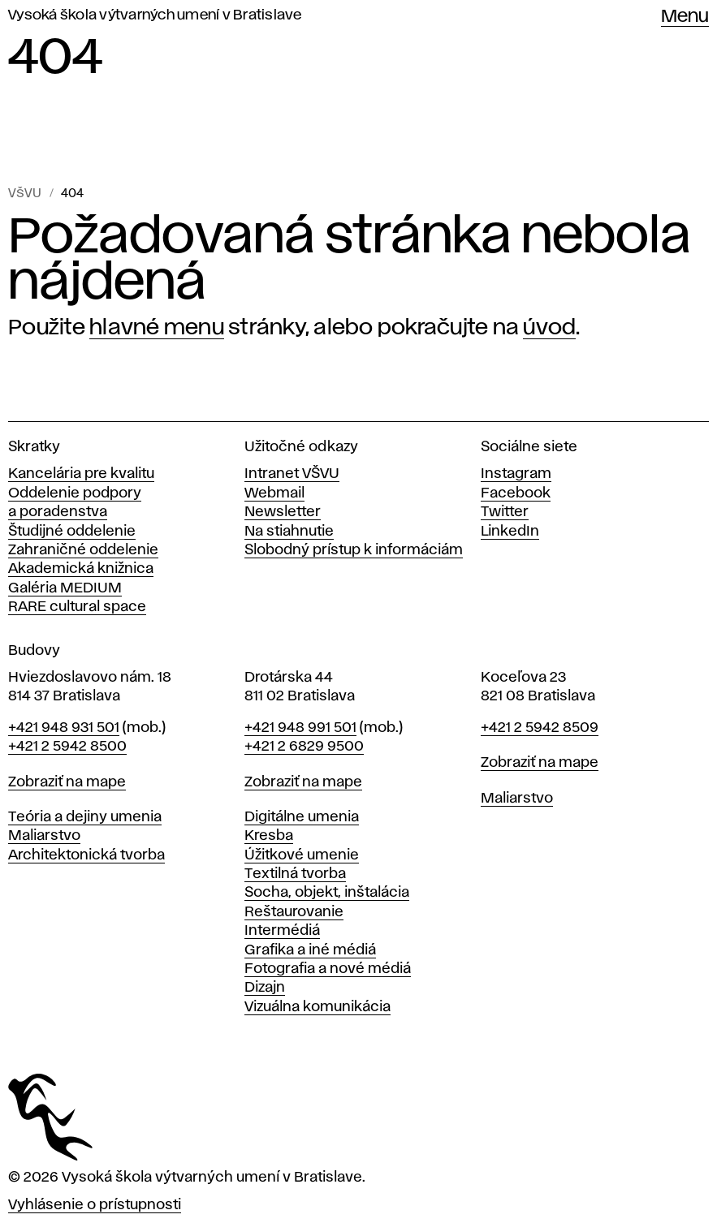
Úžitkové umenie (301, 855)
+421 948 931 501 (63, 727)
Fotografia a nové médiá (327, 968)
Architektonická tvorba (86, 855)
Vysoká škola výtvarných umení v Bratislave (155, 15)
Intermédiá (282, 930)
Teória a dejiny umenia (85, 817)
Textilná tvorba (295, 874)
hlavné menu (156, 328)
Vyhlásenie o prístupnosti (94, 1205)
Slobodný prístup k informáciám (353, 550)
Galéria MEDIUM (65, 588)
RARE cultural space (77, 607)
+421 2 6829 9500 (304, 746)
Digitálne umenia (301, 817)
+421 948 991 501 (300, 727)
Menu (685, 17)
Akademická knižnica (80, 568)
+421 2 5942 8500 (67, 746)
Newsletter (282, 512)
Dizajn (264, 987)
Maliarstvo (44, 835)
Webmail (274, 493)
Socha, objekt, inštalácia (326, 892)
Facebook (516, 493)
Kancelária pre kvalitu (81, 473)
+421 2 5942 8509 (539, 727)
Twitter (505, 512)
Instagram (516, 473)
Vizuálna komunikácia (317, 1007)
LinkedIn (510, 531)
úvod (549, 328)
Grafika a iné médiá (310, 950)
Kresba (268, 835)
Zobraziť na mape (67, 782)
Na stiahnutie (289, 531)
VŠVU (24, 194)
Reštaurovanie (293, 912)
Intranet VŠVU (291, 473)
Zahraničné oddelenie (83, 550)
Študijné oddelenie (72, 531)
